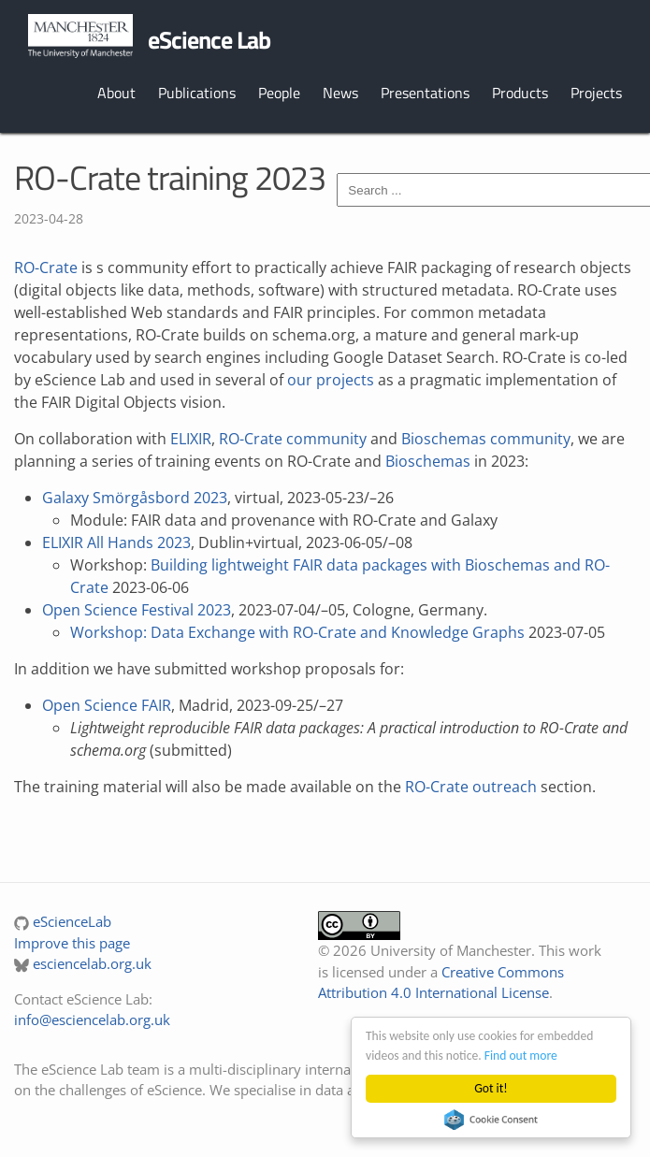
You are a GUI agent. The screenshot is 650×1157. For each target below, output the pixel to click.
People (279, 92)
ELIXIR (190, 438)
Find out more (520, 1055)
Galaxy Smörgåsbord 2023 (134, 497)
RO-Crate (46, 267)
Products (520, 92)
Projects (596, 92)
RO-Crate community (293, 438)
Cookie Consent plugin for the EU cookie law (491, 1119)
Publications (197, 92)
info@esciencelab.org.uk (92, 1019)
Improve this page (72, 942)
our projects (330, 379)
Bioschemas (427, 461)
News (340, 92)
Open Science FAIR (106, 705)
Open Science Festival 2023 (136, 610)
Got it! (490, 1088)
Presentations (425, 92)
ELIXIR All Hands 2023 (116, 542)
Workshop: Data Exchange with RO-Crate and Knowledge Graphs (297, 632)
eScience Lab (209, 40)
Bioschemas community (486, 438)
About (116, 92)
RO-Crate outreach (471, 786)
